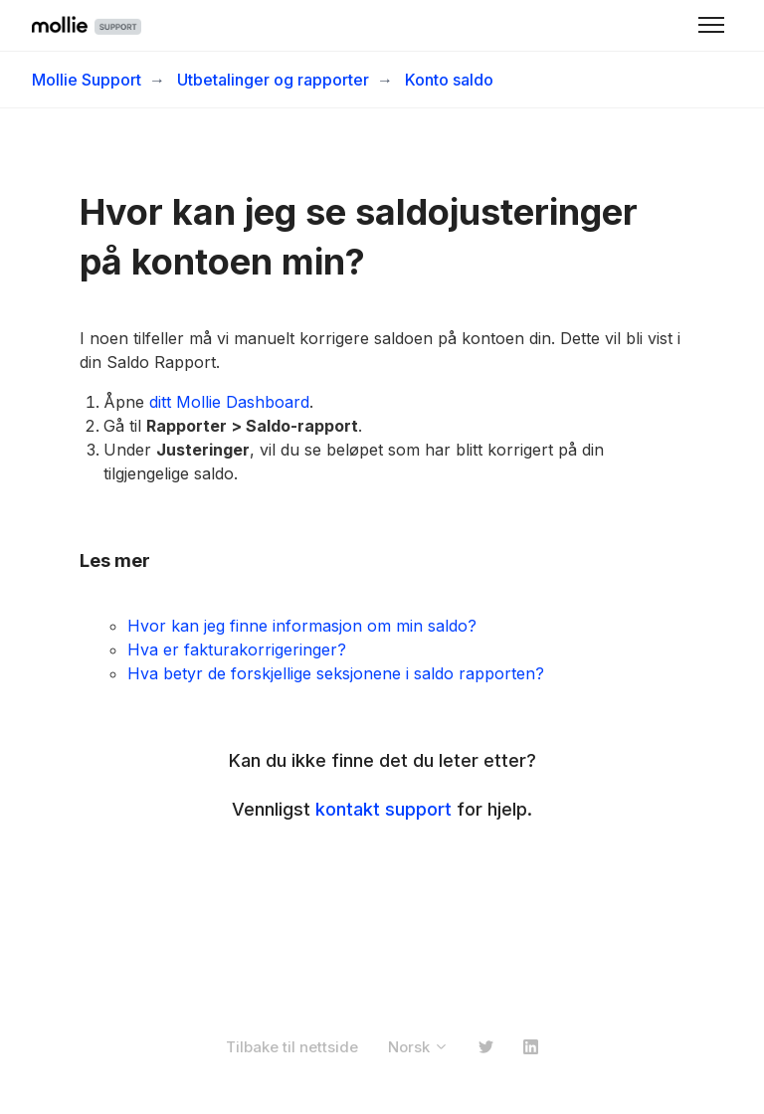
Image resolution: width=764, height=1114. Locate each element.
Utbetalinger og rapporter (273, 80)
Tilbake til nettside (292, 1046)
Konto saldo (449, 80)
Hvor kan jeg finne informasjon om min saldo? (302, 626)
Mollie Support (86, 80)
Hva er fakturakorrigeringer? (236, 649)
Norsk (418, 1046)
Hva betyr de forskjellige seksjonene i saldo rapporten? (335, 673)
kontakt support (383, 809)
